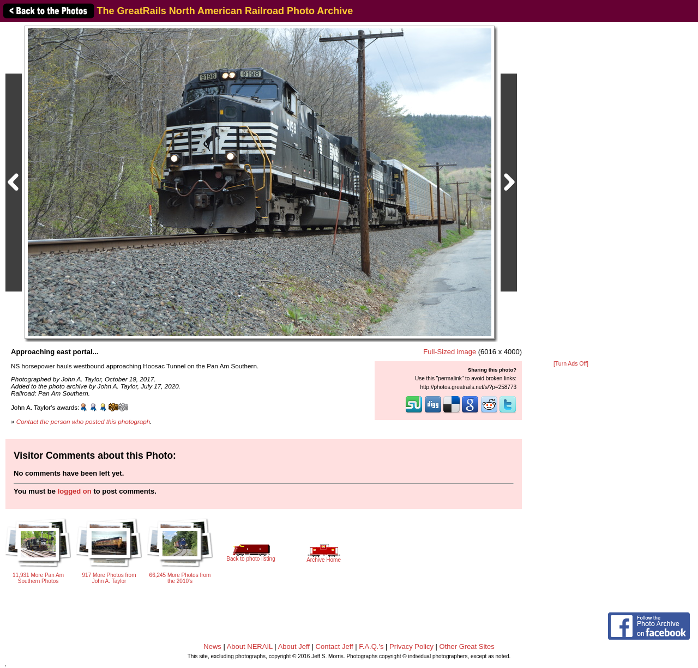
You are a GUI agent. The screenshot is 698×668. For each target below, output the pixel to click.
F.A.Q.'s (371, 646)
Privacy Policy (411, 646)
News (212, 646)
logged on (75, 491)
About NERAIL (250, 646)
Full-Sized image (449, 352)
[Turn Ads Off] (570, 364)
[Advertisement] (571, 191)
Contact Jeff (334, 646)
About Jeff (294, 646)
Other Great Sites (467, 646)
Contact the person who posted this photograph (83, 421)
